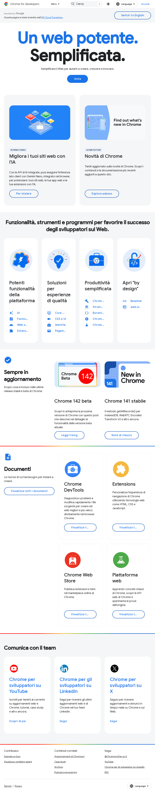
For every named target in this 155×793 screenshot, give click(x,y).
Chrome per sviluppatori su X (126, 685)
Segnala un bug (12, 756)
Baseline (136, 301)
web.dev (138, 307)
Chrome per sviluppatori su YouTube (25, 685)
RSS (107, 772)
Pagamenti (62, 331)
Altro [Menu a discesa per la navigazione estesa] (54, 3)
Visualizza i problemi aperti (18, 761)
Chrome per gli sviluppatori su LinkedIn (76, 685)
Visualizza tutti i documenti (29, 491)
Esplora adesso (102, 193)
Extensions (24, 331)
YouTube (109, 761)
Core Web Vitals (62, 313)
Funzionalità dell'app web (24, 319)
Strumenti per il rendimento (100, 307)
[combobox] (86, 4)
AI (18, 313)
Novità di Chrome (103, 156)
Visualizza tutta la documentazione (84, 527)
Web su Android (24, 325)
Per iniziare (23, 193)
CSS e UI (60, 319)
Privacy (18, 786)
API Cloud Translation (52, 17)
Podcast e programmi (65, 772)
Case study (60, 761)
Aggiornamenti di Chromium (69, 756)
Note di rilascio (122, 435)
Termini (8, 786)
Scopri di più (17, 721)
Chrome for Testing (100, 325)
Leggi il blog (69, 435)
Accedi (145, 3)
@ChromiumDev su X (116, 756)
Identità (60, 325)
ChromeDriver (100, 319)
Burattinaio (100, 313)
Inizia (77, 79)
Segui (63, 721)
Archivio (58, 766)
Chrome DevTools (100, 301)
